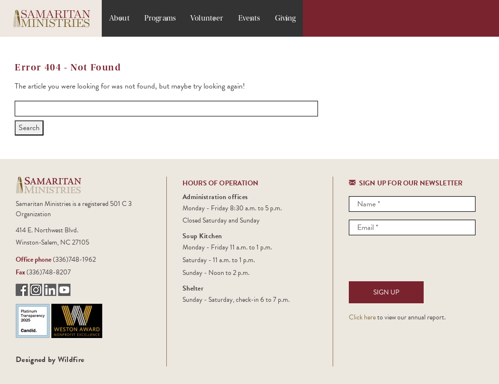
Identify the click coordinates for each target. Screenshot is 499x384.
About (119, 18)
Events (249, 18)
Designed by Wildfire (50, 359)
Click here (362, 317)
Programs (160, 18)
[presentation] (423, 262)
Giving (285, 18)
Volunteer (206, 18)
